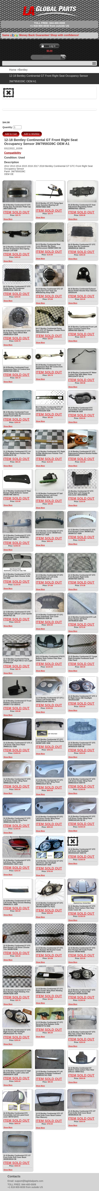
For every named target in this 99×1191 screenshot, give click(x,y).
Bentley (23, 69)
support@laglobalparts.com (29, 1181)
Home (12, 69)
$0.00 (49, 50)
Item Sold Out (16, 212)
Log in (52, 46)
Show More (8, 219)
